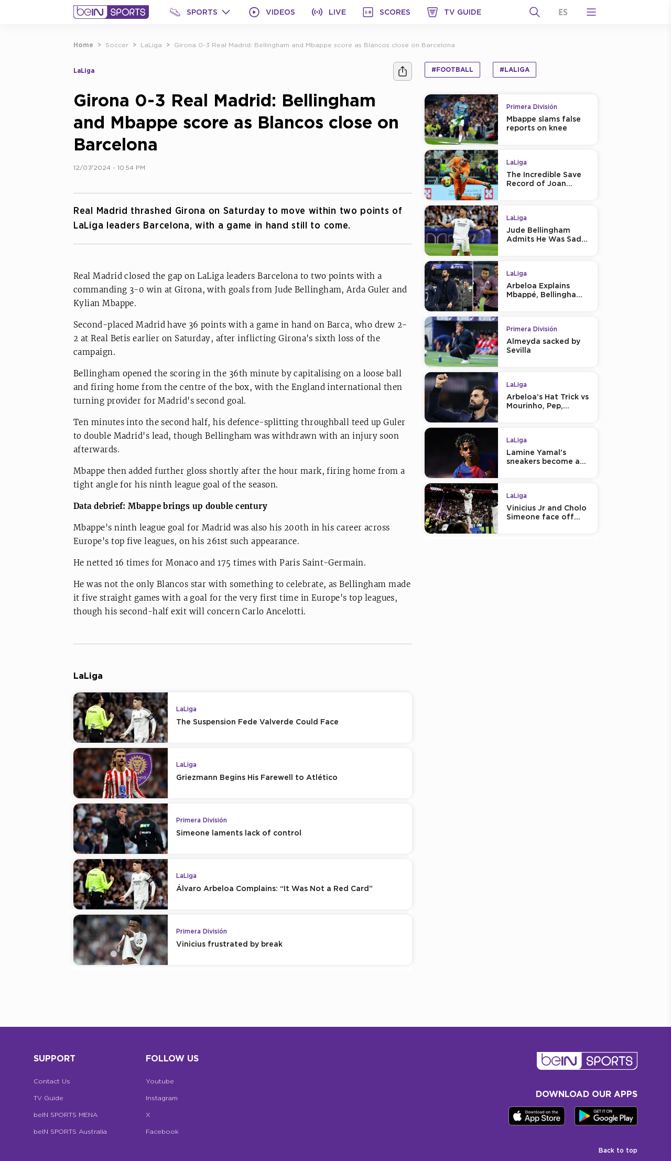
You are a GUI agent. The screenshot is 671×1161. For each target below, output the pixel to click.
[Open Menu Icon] (591, 12)
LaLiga (151, 44)
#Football (452, 69)
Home (83, 44)
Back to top (618, 1150)
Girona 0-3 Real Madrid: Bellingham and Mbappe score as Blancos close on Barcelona (314, 44)
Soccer (116, 44)
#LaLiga (514, 69)
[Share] (402, 71)
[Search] (534, 12)
